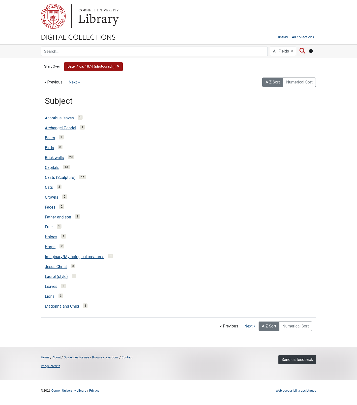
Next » (74, 82)
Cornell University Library (68, 390)
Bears (50, 137)
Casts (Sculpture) (60, 177)
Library (98, 16)
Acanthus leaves (59, 118)
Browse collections (105, 357)
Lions (50, 296)
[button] (93, 66)
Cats (49, 187)
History (282, 37)
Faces (50, 207)
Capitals (52, 167)
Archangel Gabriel (60, 128)
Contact (127, 357)
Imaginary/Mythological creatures (74, 256)
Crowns (51, 197)
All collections (303, 37)
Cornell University (53, 16)
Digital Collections (78, 37)
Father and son (58, 217)
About (56, 357)
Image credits (50, 366)
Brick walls (54, 157)
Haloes (51, 237)
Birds (49, 147)
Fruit (49, 227)
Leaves (51, 286)
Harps (50, 246)
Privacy (94, 390)
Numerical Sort (299, 82)
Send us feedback (297, 359)
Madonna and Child (62, 306)
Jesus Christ (56, 266)
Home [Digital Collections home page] (45, 357)
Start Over (52, 66)
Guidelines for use (76, 357)
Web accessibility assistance (296, 390)
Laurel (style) (56, 276)
